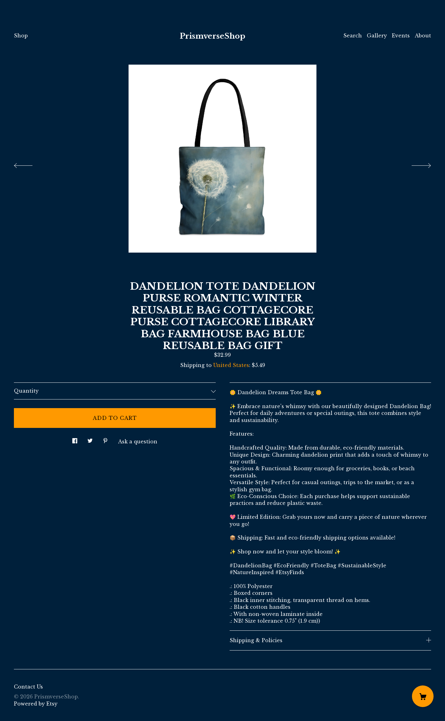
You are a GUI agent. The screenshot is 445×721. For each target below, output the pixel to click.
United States (231, 365)
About (423, 35)
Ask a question (137, 441)
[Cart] (423, 696)
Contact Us (28, 687)
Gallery (377, 35)
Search (352, 35)
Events (401, 35)
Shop (21, 35)
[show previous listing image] (29, 163)
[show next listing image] (415, 163)
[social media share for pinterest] (105, 439)
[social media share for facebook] (74, 439)
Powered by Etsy (35, 704)
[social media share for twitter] (90, 439)
